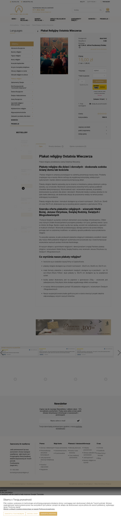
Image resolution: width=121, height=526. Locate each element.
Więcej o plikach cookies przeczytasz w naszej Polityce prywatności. (29, 509)
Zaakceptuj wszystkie (48, 513)
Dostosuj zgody (32, 513)
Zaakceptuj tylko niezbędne (14, 513)
